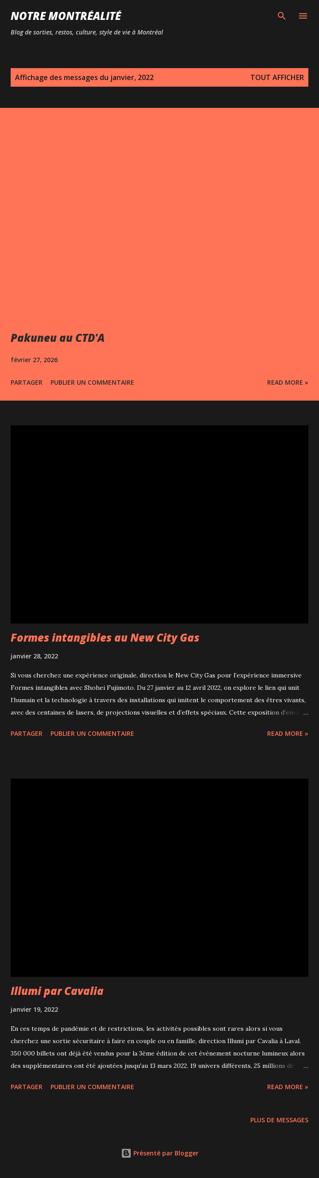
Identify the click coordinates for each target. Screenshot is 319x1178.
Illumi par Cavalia (57, 990)
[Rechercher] (281, 16)
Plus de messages (279, 1120)
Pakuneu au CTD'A (58, 337)
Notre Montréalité (66, 15)
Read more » (287, 382)
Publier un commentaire (92, 382)
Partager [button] (27, 382)
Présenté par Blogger (159, 1153)
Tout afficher (277, 77)
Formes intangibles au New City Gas (105, 637)
